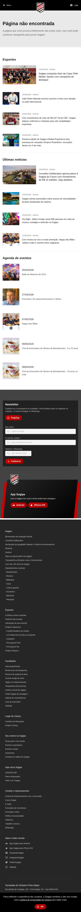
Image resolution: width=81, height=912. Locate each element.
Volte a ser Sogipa (12, 780)
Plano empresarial (12, 776)
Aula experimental (12, 666)
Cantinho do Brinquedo (14, 721)
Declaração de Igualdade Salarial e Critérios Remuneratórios (29, 544)
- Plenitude (9, 599)
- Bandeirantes (11, 572)
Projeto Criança (11, 725)
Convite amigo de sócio (14, 678)
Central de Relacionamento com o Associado (23, 796)
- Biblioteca (9, 580)
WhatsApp (9, 828)
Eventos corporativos (13, 745)
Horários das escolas (13, 619)
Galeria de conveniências (15, 698)
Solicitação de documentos (16, 623)
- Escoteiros (10, 592)
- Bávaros (9, 576)
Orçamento (9, 753)
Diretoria (8, 548)
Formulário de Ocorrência (15, 808)
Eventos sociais (11, 749)
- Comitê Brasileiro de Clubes (17, 631)
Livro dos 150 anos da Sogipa (17, 564)
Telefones (9, 820)
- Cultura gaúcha (12, 588)
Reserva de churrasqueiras (16, 670)
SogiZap (8, 706)
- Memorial (9, 596)
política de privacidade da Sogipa (35, 900)
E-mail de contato (13, 438)
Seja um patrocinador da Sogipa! (18, 556)
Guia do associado (12, 702)
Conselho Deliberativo (14, 540)
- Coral (8, 584)
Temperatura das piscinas (15, 686)
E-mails (8, 804)
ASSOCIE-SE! (11, 773)
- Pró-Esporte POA (13, 643)
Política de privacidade (14, 816)
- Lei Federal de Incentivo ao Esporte (20, 635)
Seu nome (9, 427)
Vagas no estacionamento (15, 682)
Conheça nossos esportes (15, 615)
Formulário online (12, 812)
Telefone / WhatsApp (13, 449)
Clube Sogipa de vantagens (16, 694)
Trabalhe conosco (12, 824)
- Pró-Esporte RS (12, 647)
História (8, 552)
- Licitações (10, 639)
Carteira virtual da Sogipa (15, 690)
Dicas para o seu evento (15, 741)
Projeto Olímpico (12, 651)
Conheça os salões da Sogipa (17, 757)
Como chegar (10, 800)
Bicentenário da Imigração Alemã (18, 537)
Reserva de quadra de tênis (16, 674)
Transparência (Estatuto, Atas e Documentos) (23, 560)
